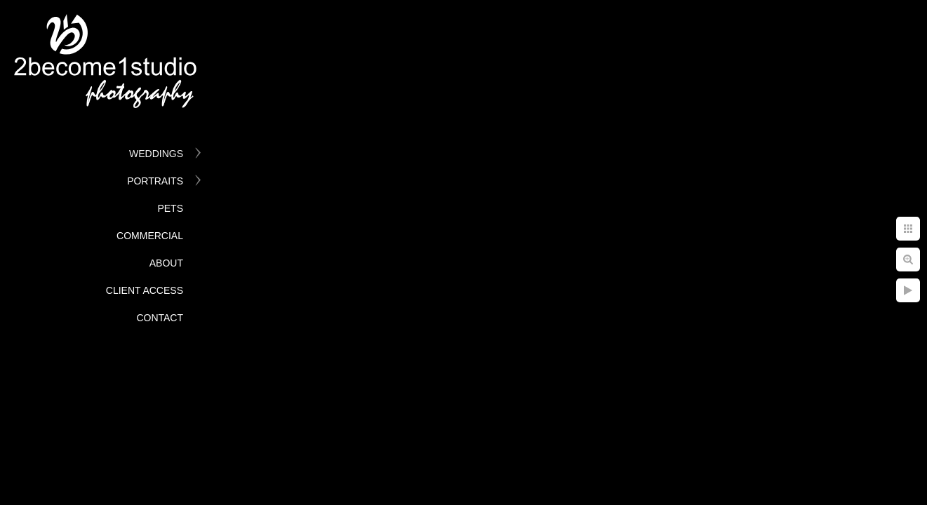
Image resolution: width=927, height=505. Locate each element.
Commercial (149, 235)
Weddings (156, 153)
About (166, 263)
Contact (159, 317)
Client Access (144, 290)
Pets (170, 208)
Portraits (155, 181)
